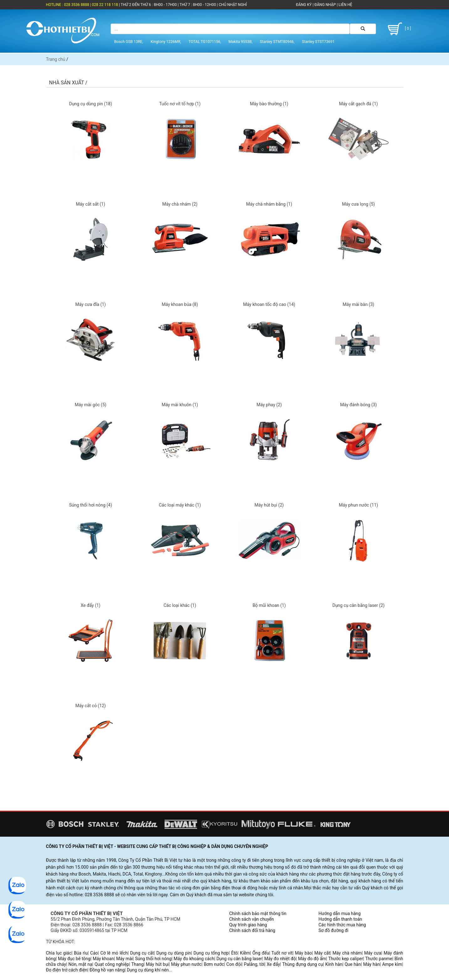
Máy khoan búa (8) (180, 304)
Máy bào (303, 952)
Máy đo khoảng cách (194, 958)
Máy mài (124, 958)
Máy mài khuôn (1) (180, 404)
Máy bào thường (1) (269, 103)
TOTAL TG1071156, (205, 41)
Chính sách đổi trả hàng (252, 930)
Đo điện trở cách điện (66, 969)
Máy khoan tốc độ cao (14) (269, 304)
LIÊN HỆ (345, 5)
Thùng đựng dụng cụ (302, 964)
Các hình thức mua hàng (342, 924)
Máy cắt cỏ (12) (90, 705)
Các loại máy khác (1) (180, 505)
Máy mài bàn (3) (358, 304)
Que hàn (353, 964)
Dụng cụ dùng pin (173, 952)
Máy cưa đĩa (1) (90, 304)
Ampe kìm (392, 964)
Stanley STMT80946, (277, 41)
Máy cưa (372, 952)
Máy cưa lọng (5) (358, 204)
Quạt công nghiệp (112, 964)
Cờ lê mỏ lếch (114, 952)
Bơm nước (214, 964)
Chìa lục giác (58, 952)
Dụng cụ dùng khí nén (148, 969)
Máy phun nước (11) (358, 505)
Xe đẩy (273, 964)
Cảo (94, 952)
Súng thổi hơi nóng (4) (90, 505)
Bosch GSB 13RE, (128, 41)
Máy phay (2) (269, 404)
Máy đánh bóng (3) (358, 404)
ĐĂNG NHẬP (325, 5)
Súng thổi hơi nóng (153, 958)
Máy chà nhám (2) (179, 204)
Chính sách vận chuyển (251, 919)
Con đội (234, 964)
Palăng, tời (254, 964)
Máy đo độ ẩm (312, 958)
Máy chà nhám (347, 952)
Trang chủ (55, 59)
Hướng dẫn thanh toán (340, 919)
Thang (137, 964)
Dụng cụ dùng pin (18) (90, 103)
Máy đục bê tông (74, 958)
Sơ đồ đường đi (333, 930)
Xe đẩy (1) (90, 605)
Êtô (234, 952)
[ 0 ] (398, 29)
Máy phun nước (186, 964)
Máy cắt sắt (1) (90, 204)
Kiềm (245, 952)
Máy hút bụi (157, 964)
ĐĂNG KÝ (304, 5)
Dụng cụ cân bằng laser (239, 958)
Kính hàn (333, 964)
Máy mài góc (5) (91, 404)
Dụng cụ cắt (142, 952)
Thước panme (378, 958)
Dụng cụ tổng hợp (211, 952)
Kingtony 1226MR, (166, 41)
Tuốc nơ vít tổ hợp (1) (180, 103)
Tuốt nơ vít (281, 952)
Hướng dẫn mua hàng (340, 913)
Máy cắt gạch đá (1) (358, 103)
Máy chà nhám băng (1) (269, 204)
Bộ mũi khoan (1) (269, 605)
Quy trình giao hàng (248, 924)
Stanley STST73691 (318, 41)
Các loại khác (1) (180, 605)
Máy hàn (371, 964)
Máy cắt (322, 952)
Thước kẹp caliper (345, 958)
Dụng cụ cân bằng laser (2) (358, 605)
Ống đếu (261, 952)
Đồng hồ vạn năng (107, 969)
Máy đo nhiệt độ (280, 958)
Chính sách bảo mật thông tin (258, 913)
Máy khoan (103, 958)
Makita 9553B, (240, 41)
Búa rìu (81, 952)
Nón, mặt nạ (80, 964)
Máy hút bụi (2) (269, 505)
